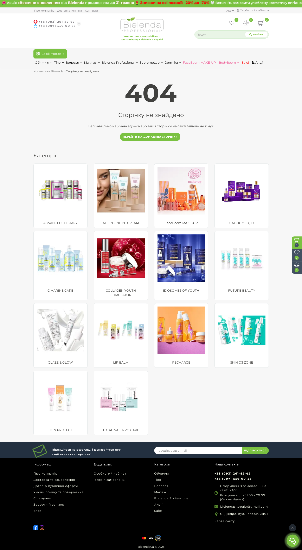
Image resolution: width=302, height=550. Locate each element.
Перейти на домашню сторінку (150, 136)
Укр (230, 10)
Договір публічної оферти (55, 486)
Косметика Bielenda (48, 71)
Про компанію (44, 10)
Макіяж (92, 62)
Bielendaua (146, 547)
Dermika (173, 62)
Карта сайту (224, 521)
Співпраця (42, 498)
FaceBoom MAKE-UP (199, 62)
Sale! (245, 62)
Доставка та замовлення (54, 480)
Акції (257, 62)
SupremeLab (151, 62)
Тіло (59, 62)
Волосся (74, 62)
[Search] (256, 34)
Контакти (91, 10)
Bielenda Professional (120, 62)
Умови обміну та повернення (58, 492)
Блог (37, 511)
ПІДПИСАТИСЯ (255, 450)
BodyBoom (229, 62)
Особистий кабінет (253, 10)
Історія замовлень (109, 480)
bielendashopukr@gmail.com (244, 506)
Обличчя (43, 62)
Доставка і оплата (69, 10)
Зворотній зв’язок (48, 504)
